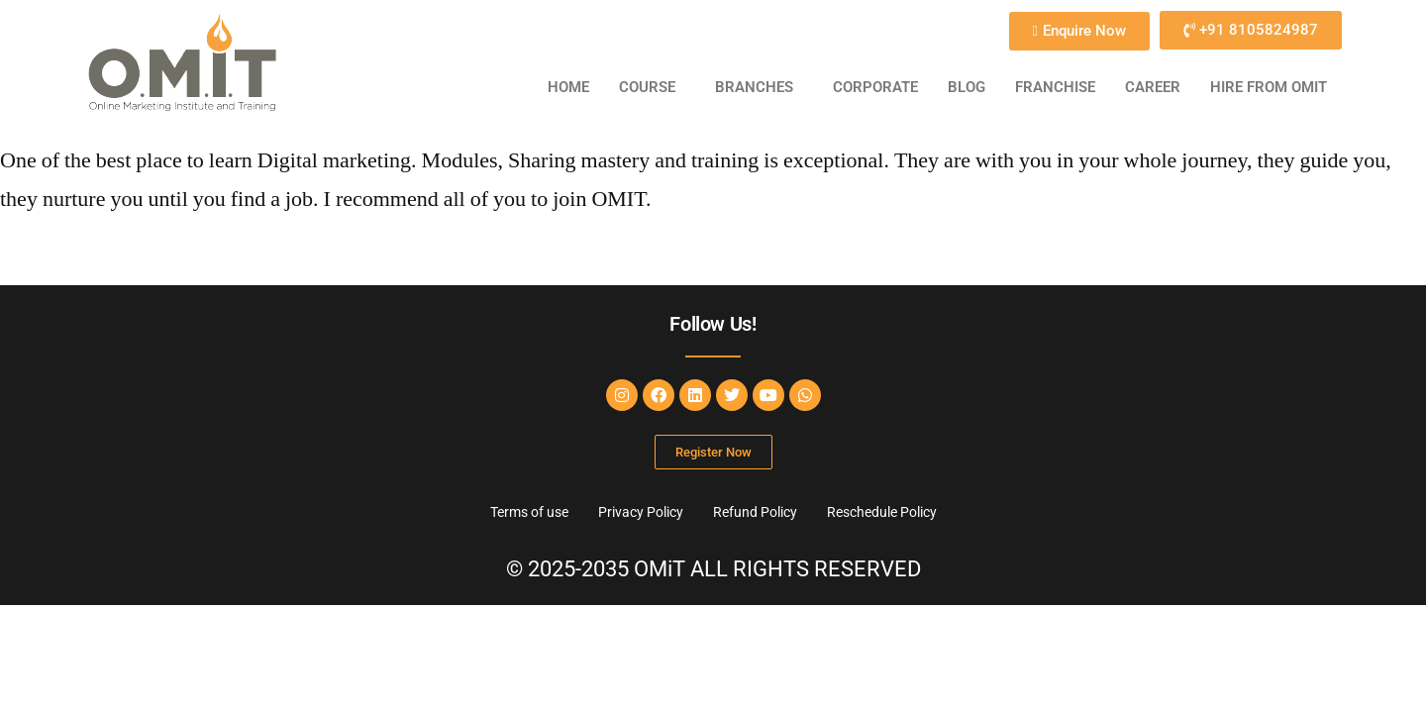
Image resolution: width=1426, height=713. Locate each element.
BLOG (966, 87)
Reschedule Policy (882, 512)
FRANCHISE (1055, 87)
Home (568, 87)
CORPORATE (875, 87)
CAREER (1152, 87)
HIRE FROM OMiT (1268, 87)
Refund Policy (755, 512)
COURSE (647, 87)
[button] (652, 87)
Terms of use (529, 512)
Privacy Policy (640, 512)
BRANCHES (754, 87)
